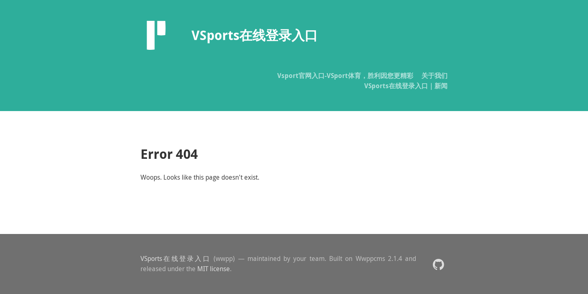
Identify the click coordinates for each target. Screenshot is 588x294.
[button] (438, 264)
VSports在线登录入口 (175, 258)
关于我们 (434, 75)
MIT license (213, 268)
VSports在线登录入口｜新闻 (406, 85)
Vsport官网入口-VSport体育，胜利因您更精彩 (345, 75)
